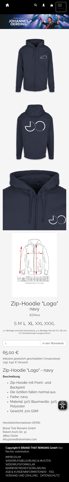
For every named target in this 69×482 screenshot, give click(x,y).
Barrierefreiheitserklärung (26, 468)
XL (30, 323)
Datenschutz (50, 475)
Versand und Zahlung (22, 475)
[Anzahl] (21, 343)
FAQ (51, 471)
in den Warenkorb (53, 343)
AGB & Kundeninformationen (26, 471)
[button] (35, 5)
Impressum (13, 457)
